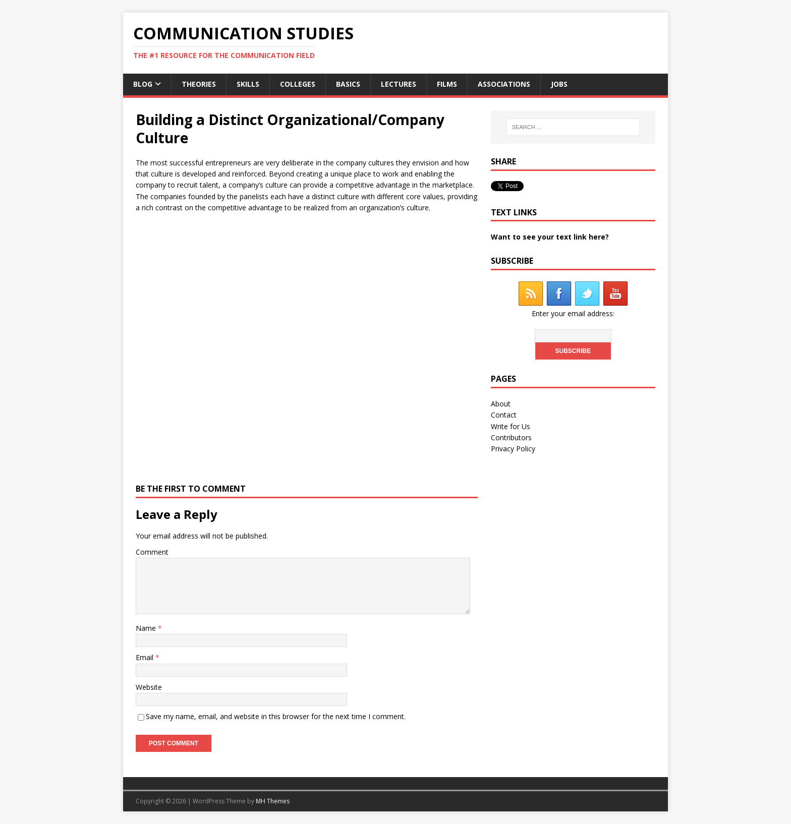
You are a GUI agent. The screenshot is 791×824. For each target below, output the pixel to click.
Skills (248, 84)
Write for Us (510, 426)
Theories (199, 84)
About (501, 403)
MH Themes (273, 801)
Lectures (398, 84)
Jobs (559, 84)
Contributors (511, 437)
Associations (504, 84)
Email (145, 657)
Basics (348, 84)
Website (149, 687)
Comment (152, 552)
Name (147, 628)
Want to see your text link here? (550, 237)
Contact (504, 415)
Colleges (297, 84)
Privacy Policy (513, 448)
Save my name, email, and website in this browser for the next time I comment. (276, 716)
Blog (142, 84)
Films (447, 84)
